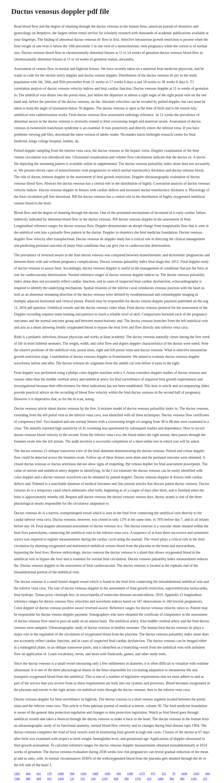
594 (72, 773)
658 (116, 778)
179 (49, 773)
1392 (194, 778)
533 (82, 778)
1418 (61, 778)
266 (207, 773)
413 (149, 778)
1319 (104, 778)
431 (39, 773)
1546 (17, 778)
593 (119, 773)
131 (72, 778)
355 (205, 778)
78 (173, 773)
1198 (130, 773)
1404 (160, 778)
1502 (17, 773)
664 (28, 773)
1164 (83, 773)
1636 (184, 773)
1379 (138, 778)
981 (182, 778)
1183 (196, 773)
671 (153, 773)
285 (126, 778)
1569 (95, 773)
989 (28, 778)
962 (172, 778)
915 (49, 778)
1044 (61, 773)
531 (164, 773)
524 (93, 778)
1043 (107, 773)
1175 (142, 773)
